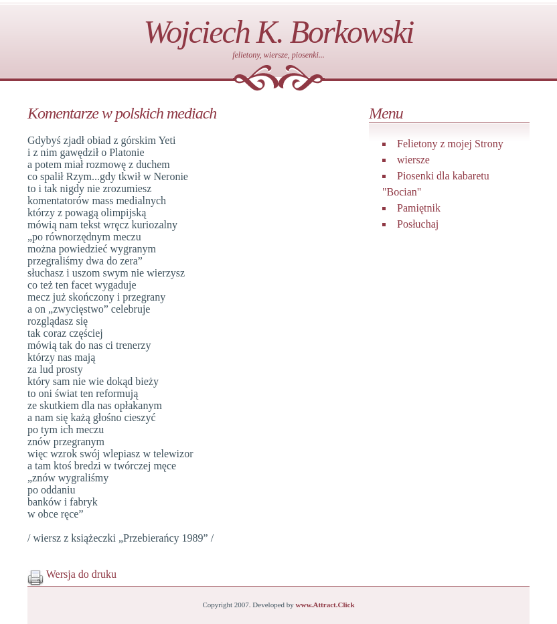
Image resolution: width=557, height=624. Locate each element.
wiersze (413, 159)
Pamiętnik (419, 208)
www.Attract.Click (325, 605)
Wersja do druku (71, 574)
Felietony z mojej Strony (450, 143)
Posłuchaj (418, 224)
